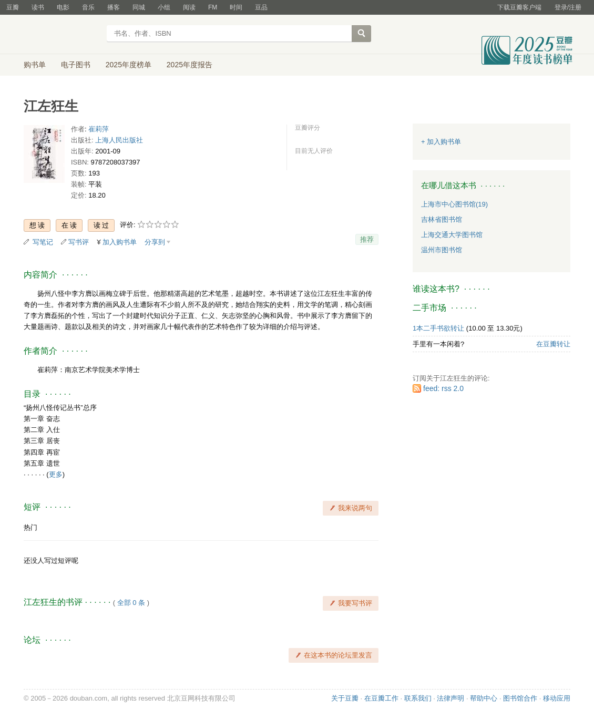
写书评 (78, 242)
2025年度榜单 (128, 64)
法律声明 (450, 698)
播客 (113, 7)
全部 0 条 (131, 603)
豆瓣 (12, 7)
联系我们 (418, 698)
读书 (38, 7)
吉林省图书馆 (441, 219)
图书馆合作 (520, 698)
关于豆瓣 (345, 698)
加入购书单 (120, 242)
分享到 (155, 242)
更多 (56, 474)
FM (212, 7)
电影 (63, 7)
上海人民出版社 (119, 140)
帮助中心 (483, 698)
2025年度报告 (189, 64)
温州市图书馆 (441, 250)
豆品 (261, 7)
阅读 (189, 7)
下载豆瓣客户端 (519, 7)
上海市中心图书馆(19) (454, 204)
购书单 (35, 64)
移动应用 (556, 698)
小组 (164, 7)
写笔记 (43, 242)
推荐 (367, 239)
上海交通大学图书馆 (452, 235)
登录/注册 (568, 7)
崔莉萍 (98, 129)
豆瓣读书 (62, 34)
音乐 (88, 7)
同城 (138, 7)
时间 (236, 7)
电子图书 (75, 64)
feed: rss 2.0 (443, 388)
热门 (30, 527)
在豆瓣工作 (381, 698)
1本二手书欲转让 (438, 328)
